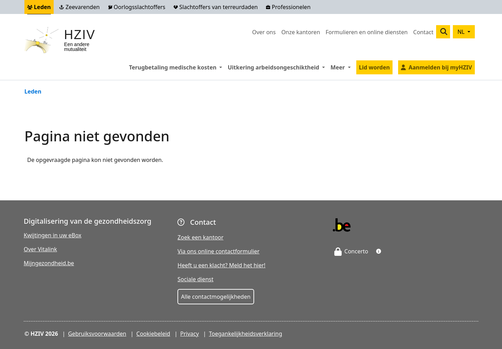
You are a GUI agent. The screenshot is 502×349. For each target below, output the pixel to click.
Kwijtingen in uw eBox (53, 235)
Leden (39, 7)
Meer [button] (341, 67)
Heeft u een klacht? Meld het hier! (221, 265)
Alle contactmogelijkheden (215, 296)
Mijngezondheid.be (49, 263)
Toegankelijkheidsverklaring (245, 333)
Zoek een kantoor (200, 237)
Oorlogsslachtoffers (136, 7)
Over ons (264, 32)
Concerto (351, 251)
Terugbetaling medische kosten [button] (177, 67)
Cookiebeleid (153, 333)
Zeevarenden (79, 7)
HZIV (80, 35)
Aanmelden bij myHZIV (440, 67)
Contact (423, 32)
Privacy (189, 333)
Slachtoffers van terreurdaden (216, 7)
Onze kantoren (300, 32)
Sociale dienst (195, 279)
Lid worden (374, 67)
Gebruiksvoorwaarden (97, 333)
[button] (378, 251)
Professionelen (288, 7)
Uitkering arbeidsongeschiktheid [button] (278, 67)
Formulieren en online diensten (367, 32)
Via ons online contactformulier (218, 251)
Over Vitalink (40, 249)
